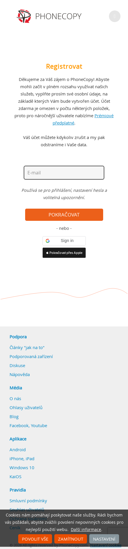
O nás (15, 398)
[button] (64, 240)
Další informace (86, 529)
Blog (14, 416)
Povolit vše (35, 539)
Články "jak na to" (27, 347)
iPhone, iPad (22, 458)
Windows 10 (22, 467)
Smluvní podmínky (28, 500)
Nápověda (20, 374)
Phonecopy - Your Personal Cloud (50, 16)
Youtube (39, 425)
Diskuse (17, 365)
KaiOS (15, 476)
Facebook (19, 425)
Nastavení (104, 539)
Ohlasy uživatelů (26, 407)
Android (18, 449)
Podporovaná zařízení (31, 356)
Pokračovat (64, 215)
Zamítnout (70, 539)
